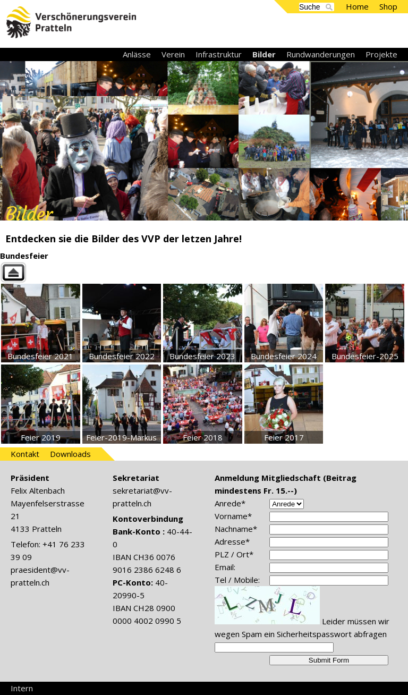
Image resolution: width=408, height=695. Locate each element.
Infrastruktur (219, 54)
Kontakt (25, 453)
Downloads (70, 453)
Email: (225, 567)
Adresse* (232, 541)
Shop (388, 6)
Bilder (264, 54)
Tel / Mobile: (237, 579)
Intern (22, 688)
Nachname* (236, 528)
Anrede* (230, 503)
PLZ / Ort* (234, 554)
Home (357, 6)
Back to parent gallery (204, 272)
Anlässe (137, 54)
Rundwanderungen (320, 54)
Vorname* (233, 516)
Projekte (381, 54)
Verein (173, 54)
